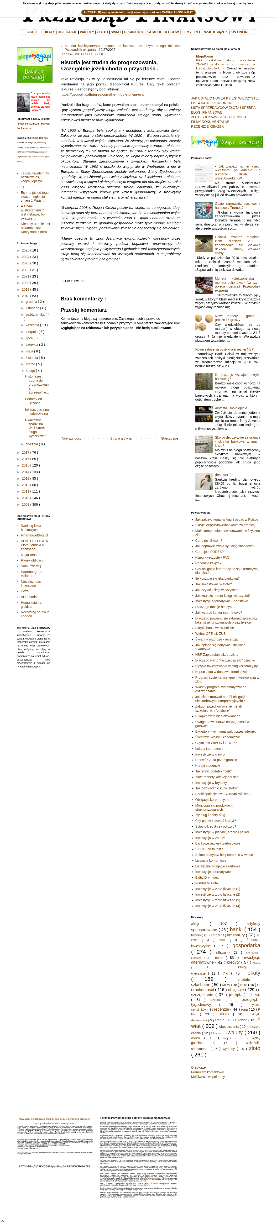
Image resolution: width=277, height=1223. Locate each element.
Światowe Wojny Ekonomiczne (218, 737)
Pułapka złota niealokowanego (217, 716)
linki (82, 281)
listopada (32, 308)
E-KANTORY (134, 32)
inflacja (220, 952)
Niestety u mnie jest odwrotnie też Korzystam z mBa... (35, 228)
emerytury (236, 935)
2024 (25, 257)
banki (236, 929)
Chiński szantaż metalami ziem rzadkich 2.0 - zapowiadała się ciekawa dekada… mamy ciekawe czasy (237, 245)
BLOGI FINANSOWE (206, 112)
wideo (195, 1038)
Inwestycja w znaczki (210, 838)
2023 (25, 263)
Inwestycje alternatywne (213, 872)
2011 (25, 491)
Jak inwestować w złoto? (213, 584)
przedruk (215, 1000)
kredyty (233, 962)
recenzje (221, 1009)
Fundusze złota (206, 883)
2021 (25, 276)
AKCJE (32, 32)
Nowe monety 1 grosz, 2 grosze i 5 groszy (237, 318)
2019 (25, 289)
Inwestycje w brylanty (211, 783)
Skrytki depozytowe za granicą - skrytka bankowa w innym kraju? (237, 441)
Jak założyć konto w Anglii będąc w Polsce (226, 519)
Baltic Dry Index (207, 877)
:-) (22, 187)
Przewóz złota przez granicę (216, 760)
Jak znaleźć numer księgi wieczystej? (223, 596)
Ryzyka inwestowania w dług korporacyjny (226, 666)
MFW (226, 985)
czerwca (32, 344)
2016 (25, 459)
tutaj (35, 137)
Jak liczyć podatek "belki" (214, 771)
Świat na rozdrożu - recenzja (216, 639)
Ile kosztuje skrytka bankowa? (217, 578)
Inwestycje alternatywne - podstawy (221, 601)
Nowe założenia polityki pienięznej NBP (224, 349)
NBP (243, 985)
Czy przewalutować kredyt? (215, 821)
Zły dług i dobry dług (210, 815)
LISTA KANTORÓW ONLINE (212, 103)
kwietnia (32, 358)
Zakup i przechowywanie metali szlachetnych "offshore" (218, 708)
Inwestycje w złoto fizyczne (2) (217, 894)
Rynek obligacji (32, 560)
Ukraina (216, 1033)
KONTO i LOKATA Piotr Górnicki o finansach (34, 545)
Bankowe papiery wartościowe (217, 843)
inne (219, 957)
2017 (25, 452)
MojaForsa (204, 56)
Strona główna (121, 438)
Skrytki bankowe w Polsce (214, 628)
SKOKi (224, 1014)
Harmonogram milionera (31, 574)
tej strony (146, 1185)
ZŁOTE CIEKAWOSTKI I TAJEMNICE (219, 117)
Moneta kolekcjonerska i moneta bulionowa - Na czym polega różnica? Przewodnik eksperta (237, 284)
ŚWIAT (116, 32)
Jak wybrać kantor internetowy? (218, 612)
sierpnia (31, 332)
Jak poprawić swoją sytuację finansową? (225, 546)
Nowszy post (71, 438)
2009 (25, 504)
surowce (241, 1020)
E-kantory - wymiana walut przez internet (225, 731)
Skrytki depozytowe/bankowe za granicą (225, 525)
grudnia (31, 302)
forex (222, 940)
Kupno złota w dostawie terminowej (221, 672)
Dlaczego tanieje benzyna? (215, 607)
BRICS (215, 935)
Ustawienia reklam (155, 1178)
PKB (257, 995)
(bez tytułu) (223, 475)
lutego (30, 371)
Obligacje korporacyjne (212, 800)
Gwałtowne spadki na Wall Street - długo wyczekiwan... (37, 428)
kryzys (256, 962)
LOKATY (48, 32)
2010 (25, 498)
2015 (25, 465)
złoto (254, 1048)
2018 (25, 296)
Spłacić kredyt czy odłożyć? (215, 826)
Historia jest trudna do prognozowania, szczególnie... (37, 384)
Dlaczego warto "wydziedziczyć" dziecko (225, 660)
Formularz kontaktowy (207, 1072)
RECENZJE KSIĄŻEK (211, 32)
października (35, 314)
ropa (244, 1009)
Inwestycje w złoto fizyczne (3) (217, 900)
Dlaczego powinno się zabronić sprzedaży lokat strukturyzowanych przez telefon (226, 620)
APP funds (29, 597)
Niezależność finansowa (31, 584)
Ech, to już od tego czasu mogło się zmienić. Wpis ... (35, 197)
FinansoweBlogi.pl (34, 535)
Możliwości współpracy (208, 1077)
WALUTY (87, 32)
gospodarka (246, 945)
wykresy (229, 1049)
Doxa (25, 591)
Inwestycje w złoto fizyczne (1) (217, 889)
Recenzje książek (208, 563)
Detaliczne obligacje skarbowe (217, 866)
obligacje (236, 989)
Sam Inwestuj (31, 566)
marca (30, 364)
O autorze (198, 1067)
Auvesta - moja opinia (231, 408)
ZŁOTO (102, 32)
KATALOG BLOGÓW (162, 32)
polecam (40, 143)
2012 (25, 485)
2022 (25, 270)
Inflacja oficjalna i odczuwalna (37, 411)
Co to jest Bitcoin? (208, 540)
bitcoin (196, 935)
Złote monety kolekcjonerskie (217, 777)
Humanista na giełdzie (31, 605)
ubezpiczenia (229, 1027)
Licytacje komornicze (210, 860)
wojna (227, 1038)
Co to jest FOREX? (209, 552)
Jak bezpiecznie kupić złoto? (216, 788)
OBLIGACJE (67, 32)
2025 (25, 250)
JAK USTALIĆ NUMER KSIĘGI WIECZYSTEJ (225, 98)
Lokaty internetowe (209, 749)
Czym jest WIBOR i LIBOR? (216, 743)
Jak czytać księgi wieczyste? (216, 590)
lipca (29, 338)
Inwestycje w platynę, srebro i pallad (222, 832)
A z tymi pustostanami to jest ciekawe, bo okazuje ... (33, 212)
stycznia (32, 444)
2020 (25, 283)
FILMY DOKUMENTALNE (210, 122)
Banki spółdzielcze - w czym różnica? (223, 794)
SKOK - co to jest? (209, 849)
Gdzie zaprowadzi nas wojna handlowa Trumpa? (237, 206)
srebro (220, 1020)
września (32, 325)
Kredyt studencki (207, 765)
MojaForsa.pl (30, 555)
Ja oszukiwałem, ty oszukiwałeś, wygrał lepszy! (35, 177)
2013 (25, 478)
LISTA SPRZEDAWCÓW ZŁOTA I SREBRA (223, 108)
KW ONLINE (240, 32)
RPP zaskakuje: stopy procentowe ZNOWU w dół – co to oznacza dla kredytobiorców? (225, 64)
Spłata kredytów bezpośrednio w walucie (225, 855)
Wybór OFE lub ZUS (210, 633)
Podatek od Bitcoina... (34, 401)
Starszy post (170, 438)
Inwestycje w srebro (210, 754)
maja (29, 351)
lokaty (253, 973)
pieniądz (235, 995)
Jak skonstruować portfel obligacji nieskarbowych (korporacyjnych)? (220, 699)
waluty (235, 1032)
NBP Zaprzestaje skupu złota (216, 654)
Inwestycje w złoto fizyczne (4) (217, 906)
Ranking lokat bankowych (31, 528)
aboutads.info (140, 1181)
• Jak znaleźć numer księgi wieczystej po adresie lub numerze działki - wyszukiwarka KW (237, 172)
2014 (25, 472)
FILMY (187, 32)
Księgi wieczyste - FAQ (212, 557)
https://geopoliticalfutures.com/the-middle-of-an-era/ (103, 94)
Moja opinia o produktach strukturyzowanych (214, 807)
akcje (195, 923)
